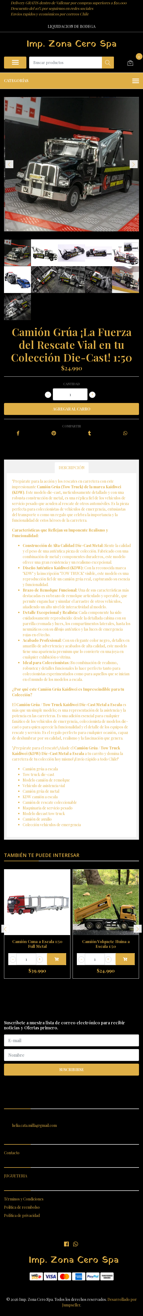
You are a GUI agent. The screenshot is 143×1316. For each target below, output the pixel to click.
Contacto (11, 1152)
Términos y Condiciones (23, 1199)
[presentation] (9, 164)
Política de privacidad (22, 1215)
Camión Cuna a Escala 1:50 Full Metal (37, 944)
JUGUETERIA (15, 1175)
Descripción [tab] (72, 467)
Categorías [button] (71, 81)
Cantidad (71, 384)
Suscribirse (71, 1069)
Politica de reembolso (22, 1207)
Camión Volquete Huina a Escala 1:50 (106, 944)
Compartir (71, 426)
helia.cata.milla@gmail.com (34, 1125)
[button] (64, 985)
